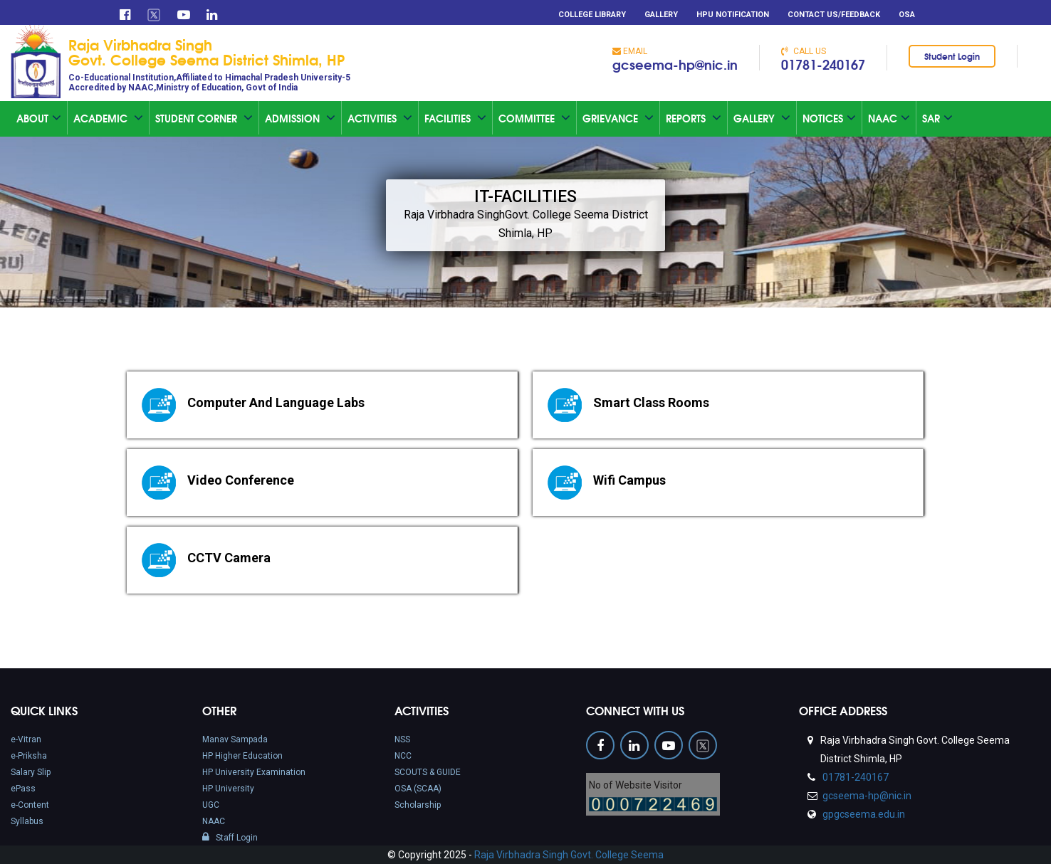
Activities (379, 118)
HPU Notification (732, 14)
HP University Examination (253, 772)
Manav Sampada (235, 739)
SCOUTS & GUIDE (427, 772)
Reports (693, 118)
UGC (210, 805)
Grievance (618, 118)
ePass (23, 789)
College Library (592, 14)
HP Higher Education (242, 756)
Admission (300, 118)
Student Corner (204, 118)
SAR (937, 118)
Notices (829, 118)
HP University (228, 789)
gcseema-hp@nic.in (675, 64)
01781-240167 (823, 64)
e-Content (30, 805)
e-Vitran (26, 739)
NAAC (213, 821)
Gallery (661, 14)
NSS (402, 739)
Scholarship (417, 805)
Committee (534, 118)
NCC (403, 756)
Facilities (455, 118)
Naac (889, 118)
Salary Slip (31, 772)
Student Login (952, 56)
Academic (108, 118)
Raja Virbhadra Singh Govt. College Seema (569, 854)
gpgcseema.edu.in (862, 814)
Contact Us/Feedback (834, 14)
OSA (907, 14)
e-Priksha (29, 756)
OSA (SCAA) (417, 789)
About (38, 118)
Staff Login (230, 838)
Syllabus (27, 821)
